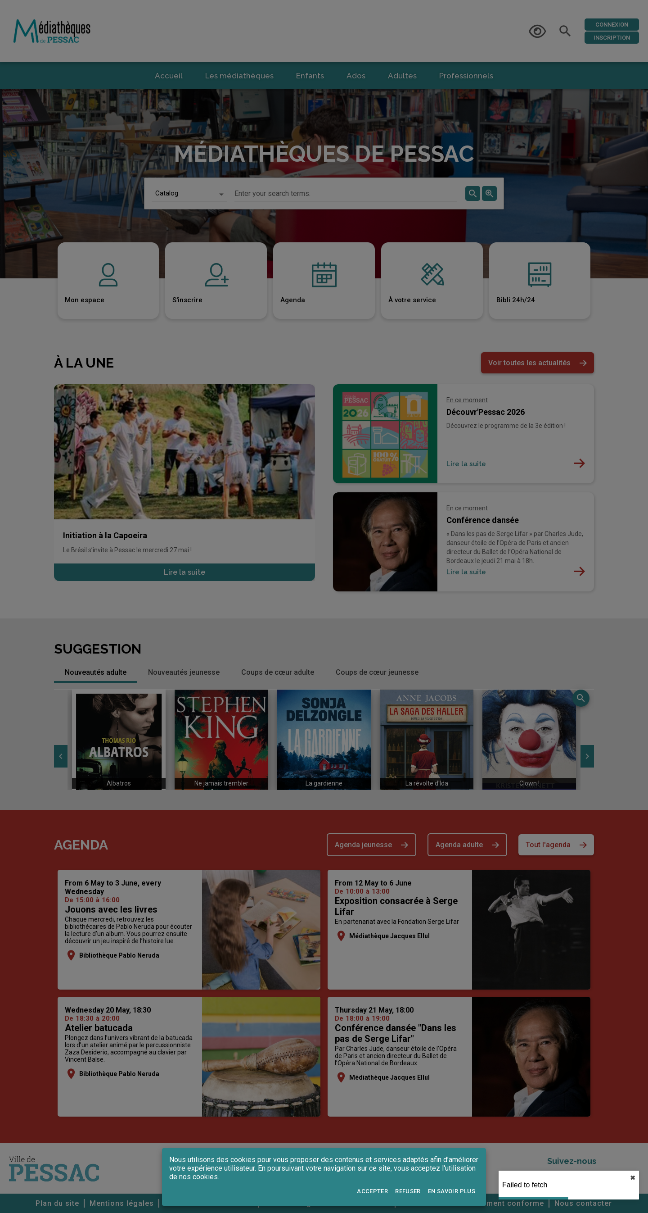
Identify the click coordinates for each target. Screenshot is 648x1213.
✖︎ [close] (632, 1177)
